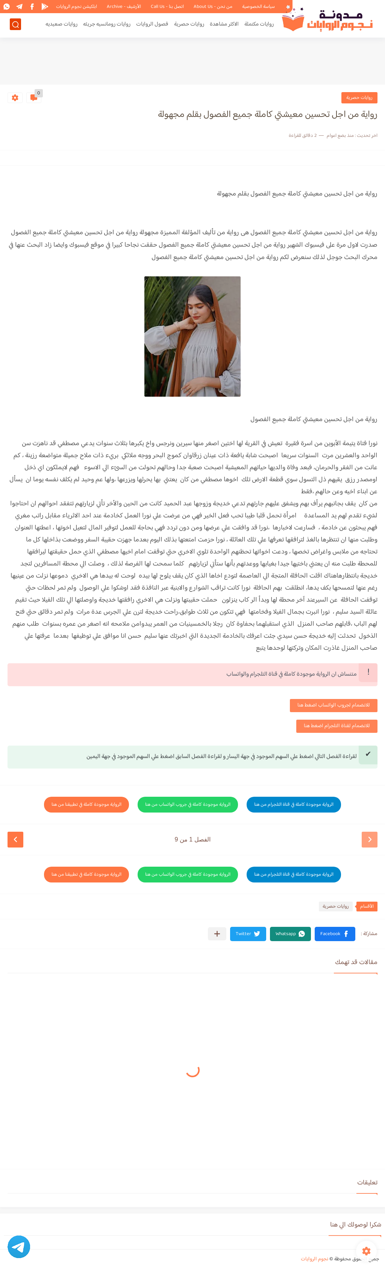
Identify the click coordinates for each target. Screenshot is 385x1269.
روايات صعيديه (61, 25)
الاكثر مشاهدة (224, 25)
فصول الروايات (152, 25)
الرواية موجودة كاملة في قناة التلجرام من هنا (293, 805)
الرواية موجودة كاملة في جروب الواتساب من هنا (187, 805)
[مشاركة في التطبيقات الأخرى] (217, 933)
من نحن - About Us (213, 7)
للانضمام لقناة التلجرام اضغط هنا (337, 726)
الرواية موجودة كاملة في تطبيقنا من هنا (86, 805)
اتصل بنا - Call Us (167, 7)
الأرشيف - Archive (124, 7)
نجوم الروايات (314, 1259)
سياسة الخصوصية (258, 7)
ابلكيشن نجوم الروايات (76, 7)
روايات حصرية (189, 25)
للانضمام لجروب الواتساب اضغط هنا (333, 705)
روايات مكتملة (259, 25)
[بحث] (15, 25)
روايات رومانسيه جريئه (106, 25)
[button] (335, 934)
